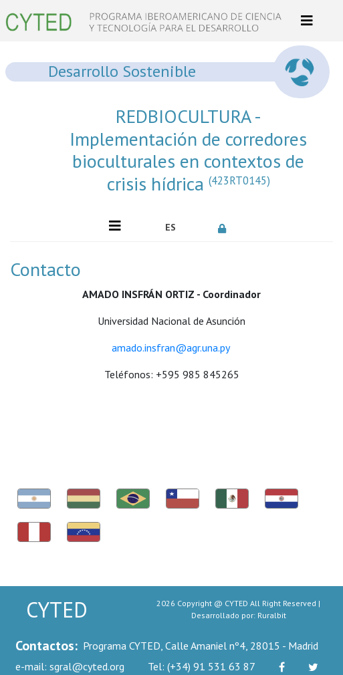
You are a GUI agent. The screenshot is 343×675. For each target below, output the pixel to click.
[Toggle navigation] (307, 21)
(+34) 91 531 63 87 (201, 666)
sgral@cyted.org (69, 666)
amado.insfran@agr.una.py (170, 347)
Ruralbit (271, 615)
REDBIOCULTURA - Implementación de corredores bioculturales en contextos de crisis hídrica (188, 149)
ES (170, 227)
